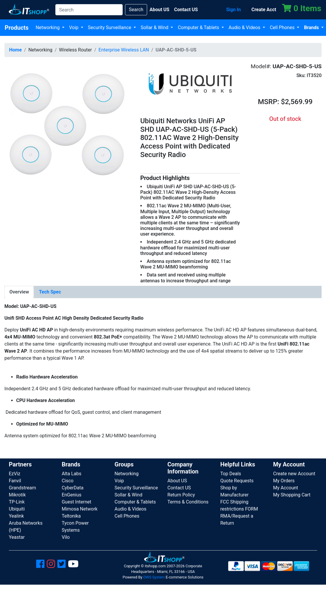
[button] (68, 125)
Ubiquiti (17, 509)
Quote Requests (237, 480)
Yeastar (17, 537)
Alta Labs (72, 473)
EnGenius (72, 495)
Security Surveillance (110, 27)
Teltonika (71, 516)
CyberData (73, 488)
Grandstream (22, 488)
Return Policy (181, 495)
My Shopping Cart (291, 495)
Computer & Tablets (199, 27)
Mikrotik (17, 495)
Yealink (16, 516)
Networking (48, 27)
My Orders (284, 480)
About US (177, 480)
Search (136, 9)
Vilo (66, 537)
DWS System (154, 577)
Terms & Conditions (188, 502)
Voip (74, 27)
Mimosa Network (80, 509)
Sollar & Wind (155, 27)
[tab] (19, 292)
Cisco (68, 480)
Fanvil (15, 480)
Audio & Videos (245, 27)
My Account (285, 488)
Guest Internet (77, 502)
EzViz (14, 473)
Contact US (179, 488)
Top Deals (230, 473)
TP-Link (17, 502)
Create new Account (294, 473)
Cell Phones (283, 27)
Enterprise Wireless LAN (124, 50)
